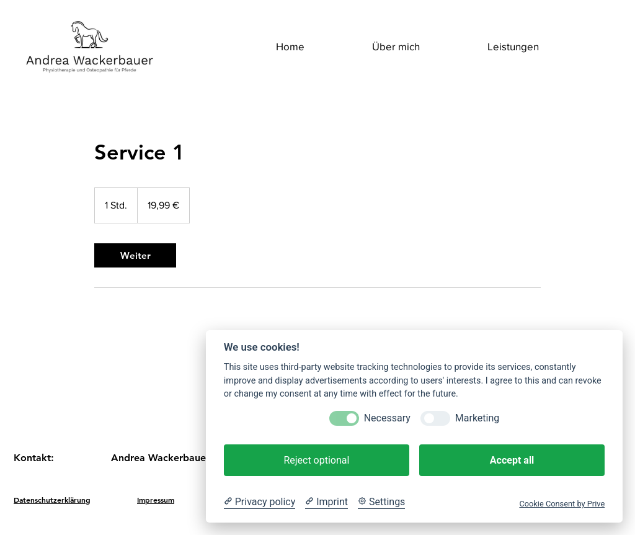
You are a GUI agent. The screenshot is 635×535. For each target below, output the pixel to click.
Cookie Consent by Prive (562, 503)
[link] (135, 255)
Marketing (477, 418)
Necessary (387, 418)
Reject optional (316, 460)
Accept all (512, 460)
